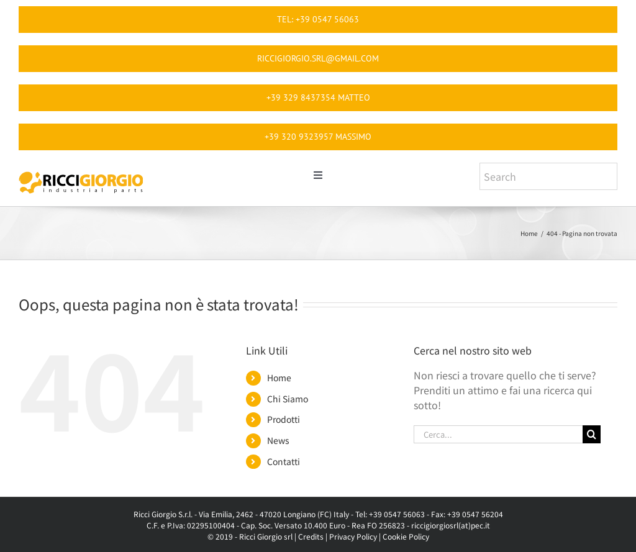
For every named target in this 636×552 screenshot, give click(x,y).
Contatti (283, 461)
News (278, 440)
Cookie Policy (406, 536)
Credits (311, 536)
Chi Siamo (287, 398)
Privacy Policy (353, 536)
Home (279, 377)
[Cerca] (592, 434)
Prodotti (283, 419)
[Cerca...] (498, 434)
